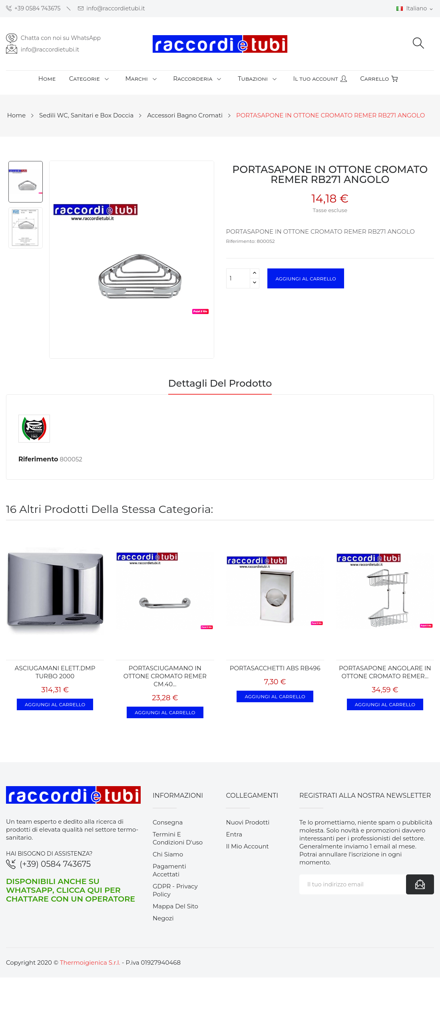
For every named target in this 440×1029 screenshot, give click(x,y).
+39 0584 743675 (33, 9)
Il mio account (247, 846)
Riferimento (38, 459)
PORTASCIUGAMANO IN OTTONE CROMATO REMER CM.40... (165, 676)
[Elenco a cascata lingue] (415, 9)
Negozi (163, 918)
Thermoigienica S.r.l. (90, 962)
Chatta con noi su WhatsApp (61, 38)
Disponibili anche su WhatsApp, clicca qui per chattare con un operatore (70, 890)
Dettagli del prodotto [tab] (220, 384)
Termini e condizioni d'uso (178, 838)
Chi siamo (168, 854)
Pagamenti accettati (169, 870)
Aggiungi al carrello (305, 278)
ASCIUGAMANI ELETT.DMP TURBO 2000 (55, 672)
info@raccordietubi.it (111, 9)
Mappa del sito (175, 906)
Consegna (168, 822)
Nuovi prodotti (247, 822)
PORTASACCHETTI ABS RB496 (275, 668)
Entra (234, 834)
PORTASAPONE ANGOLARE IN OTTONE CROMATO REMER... (385, 672)
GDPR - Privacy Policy (175, 890)
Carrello (379, 78)
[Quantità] (238, 278)
